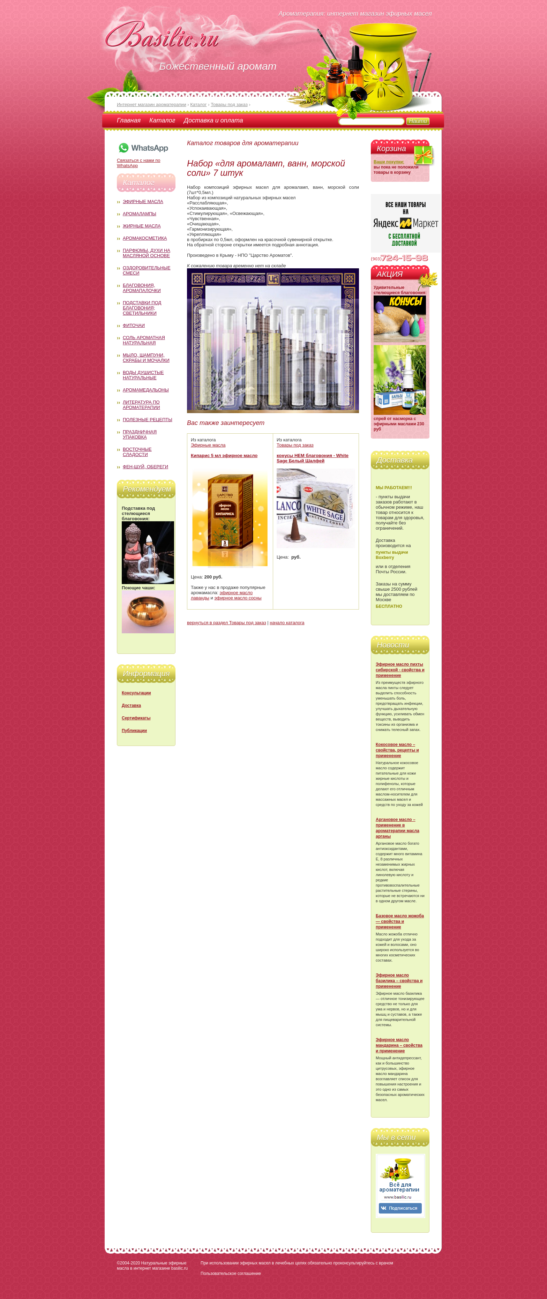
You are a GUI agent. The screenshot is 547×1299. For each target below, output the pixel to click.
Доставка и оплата (213, 120)
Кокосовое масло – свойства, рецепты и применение (397, 750)
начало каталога (287, 622)
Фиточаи (134, 325)
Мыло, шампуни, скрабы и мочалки (146, 357)
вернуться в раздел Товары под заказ (226, 622)
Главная (129, 120)
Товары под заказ (295, 445)
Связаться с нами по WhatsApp (143, 160)
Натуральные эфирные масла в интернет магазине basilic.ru (152, 1266)
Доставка (131, 705)
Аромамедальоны (146, 390)
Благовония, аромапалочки (142, 288)
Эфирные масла (143, 201)
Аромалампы (139, 213)
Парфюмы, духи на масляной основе (146, 253)
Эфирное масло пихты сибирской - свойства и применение (400, 670)
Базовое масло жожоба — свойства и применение (400, 921)
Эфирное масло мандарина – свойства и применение (399, 1045)
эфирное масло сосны (237, 597)
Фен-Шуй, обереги (145, 466)
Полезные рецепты (147, 419)
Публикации (134, 730)
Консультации (136, 692)
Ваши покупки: (389, 161)
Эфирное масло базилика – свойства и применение (399, 981)
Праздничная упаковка (140, 434)
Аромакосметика (145, 238)
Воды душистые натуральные (143, 375)
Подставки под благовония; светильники (142, 308)
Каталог (162, 120)
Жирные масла (142, 226)
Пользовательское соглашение (231, 1273)
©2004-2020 (128, 1263)
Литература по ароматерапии (141, 405)
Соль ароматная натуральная (144, 340)
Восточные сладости (137, 452)
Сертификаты (136, 718)
